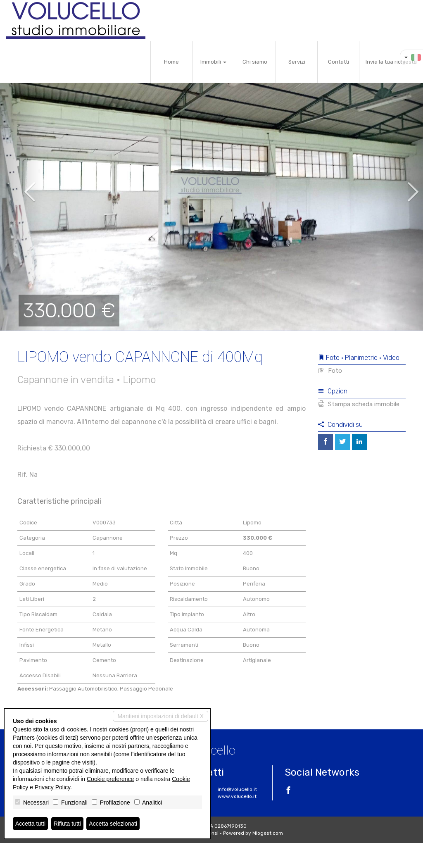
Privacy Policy (52, 787)
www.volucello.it (237, 796)
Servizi (296, 62)
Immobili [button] (213, 62)
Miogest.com (267, 833)
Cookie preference (110, 779)
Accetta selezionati (113, 823)
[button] (21, 186)
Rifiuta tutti (67, 823)
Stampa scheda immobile (358, 404)
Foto (330, 370)
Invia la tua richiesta (391, 62)
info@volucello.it (237, 789)
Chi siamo (254, 62)
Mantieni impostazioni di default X (160, 716)
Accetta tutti (30, 823)
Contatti (338, 62)
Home (171, 62)
